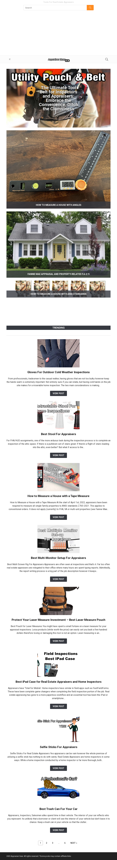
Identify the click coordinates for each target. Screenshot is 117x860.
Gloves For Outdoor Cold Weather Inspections (58, 372)
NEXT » (73, 843)
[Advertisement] (58, 34)
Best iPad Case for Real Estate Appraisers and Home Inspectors (59, 681)
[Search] (106, 59)
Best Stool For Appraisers (58, 434)
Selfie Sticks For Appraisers (58, 747)
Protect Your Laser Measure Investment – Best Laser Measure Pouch (58, 620)
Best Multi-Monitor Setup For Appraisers (58, 558)
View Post (58, 393)
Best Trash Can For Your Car (58, 809)
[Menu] (9, 59)
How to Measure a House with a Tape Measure (58, 496)
